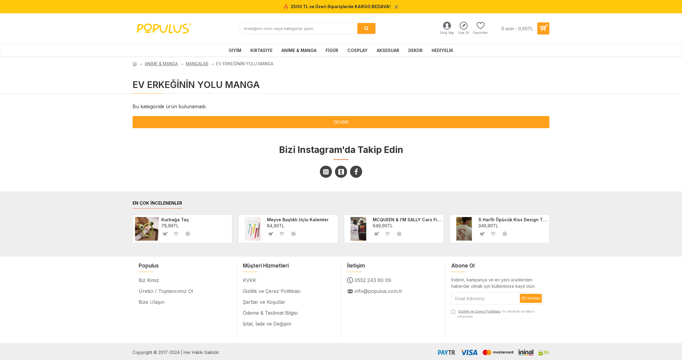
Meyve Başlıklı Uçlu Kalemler (298, 219)
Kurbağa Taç (175, 219)
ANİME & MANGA (161, 63)
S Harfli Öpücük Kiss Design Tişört (512, 219)
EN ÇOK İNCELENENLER (157, 203)
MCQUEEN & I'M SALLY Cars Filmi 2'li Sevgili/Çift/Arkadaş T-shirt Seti (407, 219)
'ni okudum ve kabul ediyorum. (492, 314)
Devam (341, 122)
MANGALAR (197, 63)
